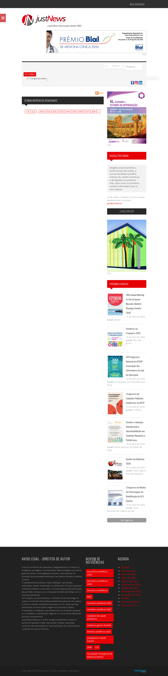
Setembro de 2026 (130, 584)
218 (93, 111)
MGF (89, 596)
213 (61, 111)
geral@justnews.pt (114, 203)
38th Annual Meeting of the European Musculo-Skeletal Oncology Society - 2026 (135, 303)
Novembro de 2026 (131, 591)
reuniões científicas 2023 (99, 609)
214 (67, 111)
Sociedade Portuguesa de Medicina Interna (99, 655)
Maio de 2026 (128, 570)
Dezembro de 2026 (131, 594)
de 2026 (125, 567)
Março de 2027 (128, 605)
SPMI (89, 647)
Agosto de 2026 (129, 581)
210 (42, 111)
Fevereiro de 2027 (130, 601)
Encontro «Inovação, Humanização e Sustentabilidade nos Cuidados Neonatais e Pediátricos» (135, 431)
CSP (97, 647)
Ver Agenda (127, 520)
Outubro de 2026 (130, 588)
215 (74, 111)
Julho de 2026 (128, 577)
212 (55, 111)
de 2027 (125, 598)
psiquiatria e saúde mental (96, 640)
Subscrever (127, 211)
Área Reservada (137, 4)
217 (87, 111)
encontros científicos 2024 (97, 583)
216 (81, 111)
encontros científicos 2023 (97, 573)
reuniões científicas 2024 (99, 603)
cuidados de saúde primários (96, 617)
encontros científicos (97, 590)
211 (48, 111)
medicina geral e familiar (99, 625)
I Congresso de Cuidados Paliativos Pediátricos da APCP (135, 398)
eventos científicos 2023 (99, 631)
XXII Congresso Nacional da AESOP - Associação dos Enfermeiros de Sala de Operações (135, 366)
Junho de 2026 (128, 574)
